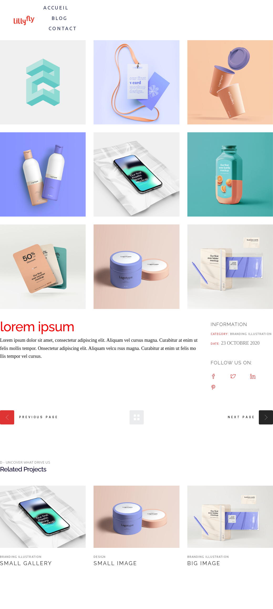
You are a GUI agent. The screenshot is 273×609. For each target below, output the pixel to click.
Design (100, 556)
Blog (59, 18)
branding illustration (251, 333)
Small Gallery (26, 563)
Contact (63, 28)
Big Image (204, 563)
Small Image (115, 563)
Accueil (56, 7)
